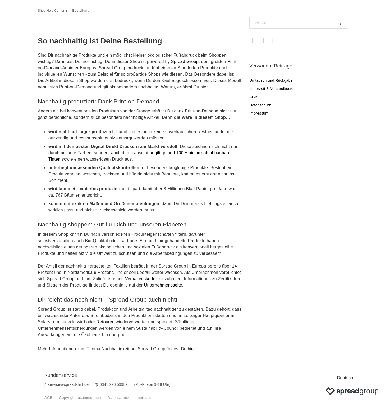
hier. (192, 349)
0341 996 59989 (114, 384)
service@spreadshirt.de (68, 384)
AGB (253, 97)
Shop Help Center (51, 10)
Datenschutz (260, 105)
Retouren (105, 322)
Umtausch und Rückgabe (271, 80)
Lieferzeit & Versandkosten (272, 89)
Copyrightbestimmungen (80, 398)
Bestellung (81, 10)
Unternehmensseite (163, 285)
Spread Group (185, 61)
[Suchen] (298, 23)
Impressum (258, 113)
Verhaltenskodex (141, 279)
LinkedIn (272, 41)
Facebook (253, 41)
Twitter (263, 41)
